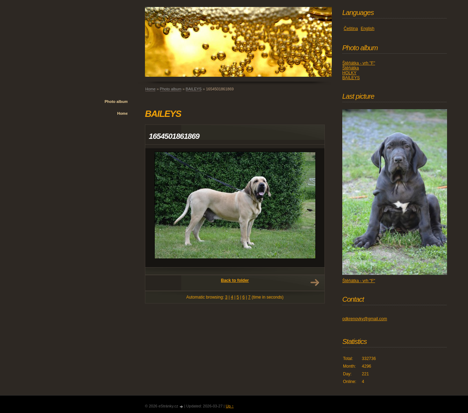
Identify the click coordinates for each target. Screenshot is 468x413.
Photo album (116, 101)
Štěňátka (350, 68)
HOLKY (349, 72)
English (367, 28)
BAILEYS (194, 89)
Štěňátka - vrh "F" (358, 63)
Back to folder (235, 280)
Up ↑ (230, 406)
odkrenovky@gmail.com (364, 318)
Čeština (351, 28)
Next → (314, 282)
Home (122, 113)
